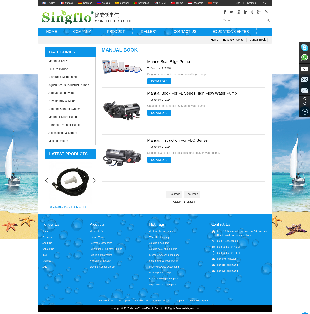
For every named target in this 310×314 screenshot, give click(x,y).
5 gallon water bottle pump (163, 284)
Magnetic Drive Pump (62, 119)
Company (82, 34)
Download (159, 83)
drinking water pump (160, 272)
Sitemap (251, 3)
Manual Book (257, 42)
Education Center (231, 34)
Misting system (58, 143)
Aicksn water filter (161, 300)
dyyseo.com (192, 308)
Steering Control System (64, 111)
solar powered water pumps (163, 260)
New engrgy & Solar (61, 103)
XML (265, 3)
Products (47, 236)
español (122, 3)
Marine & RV (56, 63)
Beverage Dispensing (62, 79)
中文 (213, 3)
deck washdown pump (161, 230)
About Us (47, 242)
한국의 (160, 3)
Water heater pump (159, 236)
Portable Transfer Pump (64, 127)
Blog (237, 3)
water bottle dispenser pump (164, 278)
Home (51, 34)
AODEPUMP (141, 300)
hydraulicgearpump (199, 300)
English (48, 3)
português (141, 3)
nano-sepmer (124, 300)
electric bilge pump (159, 242)
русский (103, 3)
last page (193, 196)
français (66, 3)
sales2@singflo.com (228, 270)
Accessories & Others (62, 135)
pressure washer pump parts (164, 254)
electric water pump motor (163, 248)
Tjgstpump (179, 300)
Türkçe (177, 3)
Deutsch (85, 3)
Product (116, 34)
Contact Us (48, 248)
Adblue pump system (62, 95)
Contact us (184, 34)
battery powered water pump (164, 266)
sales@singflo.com (227, 258)
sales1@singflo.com (228, 264)
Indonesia (195, 3)
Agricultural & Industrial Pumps (68, 87)
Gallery (149, 34)
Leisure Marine (58, 71)
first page (173, 196)
